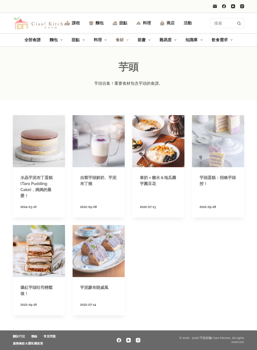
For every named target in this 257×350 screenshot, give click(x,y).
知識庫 (194, 40)
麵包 (96, 23)
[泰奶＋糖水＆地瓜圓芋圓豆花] (158, 141)
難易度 (168, 40)
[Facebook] (224, 6)
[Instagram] (242, 6)
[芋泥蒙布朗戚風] (99, 251)
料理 (143, 23)
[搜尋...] (222, 23)
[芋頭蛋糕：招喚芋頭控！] (218, 141)
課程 (72, 23)
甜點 (120, 23)
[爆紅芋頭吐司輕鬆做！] (39, 251)
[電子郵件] (215, 6)
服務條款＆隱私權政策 (28, 343)
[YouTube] (233, 6)
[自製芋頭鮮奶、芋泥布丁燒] (99, 141)
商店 (167, 23)
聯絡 (34, 336)
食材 (123, 40)
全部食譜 (32, 39)
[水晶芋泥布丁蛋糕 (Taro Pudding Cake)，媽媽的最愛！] (39, 141)
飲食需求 (223, 40)
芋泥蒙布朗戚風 (94, 287)
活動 (188, 23)
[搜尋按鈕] (239, 23)
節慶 (145, 40)
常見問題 (50, 336)
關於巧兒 (19, 336)
